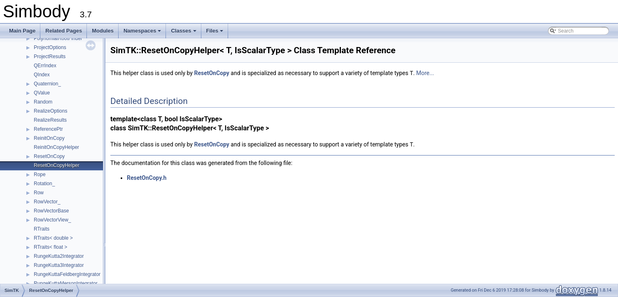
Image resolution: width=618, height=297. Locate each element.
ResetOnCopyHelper (56, 165)
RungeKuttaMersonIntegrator (66, 283)
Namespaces (143, 33)
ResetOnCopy (49, 156)
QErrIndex (45, 65)
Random (43, 102)
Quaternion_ (47, 84)
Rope (40, 174)
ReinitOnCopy (49, 138)
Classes (184, 33)
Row (39, 193)
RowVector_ (47, 202)
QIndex (42, 75)
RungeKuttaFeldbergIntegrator (67, 274)
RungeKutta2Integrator (59, 256)
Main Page (22, 31)
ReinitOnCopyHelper (56, 147)
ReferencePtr (48, 129)
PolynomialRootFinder (58, 38)
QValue (42, 93)
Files (215, 33)
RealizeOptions (50, 111)
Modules (103, 31)
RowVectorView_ (52, 220)
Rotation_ (44, 183)
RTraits (41, 229)
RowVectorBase (51, 211)
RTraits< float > (50, 247)
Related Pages (63, 31)
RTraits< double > (53, 238)
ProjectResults (49, 56)
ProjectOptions (50, 47)
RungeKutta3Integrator (59, 265)
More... (425, 73)
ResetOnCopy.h (146, 177)
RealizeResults (50, 120)
